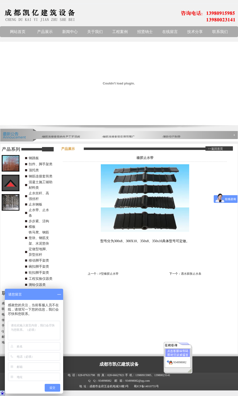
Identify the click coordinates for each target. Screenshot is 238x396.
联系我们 (220, 32)
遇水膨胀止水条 (191, 273)
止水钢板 (35, 204)
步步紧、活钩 (39, 221)
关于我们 (95, 32)
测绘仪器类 (37, 285)
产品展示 (45, 32)
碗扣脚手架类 (39, 266)
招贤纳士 (145, 32)
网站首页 (18, 32)
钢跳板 (34, 158)
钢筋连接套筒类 (40, 176)
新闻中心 (70, 32)
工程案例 (120, 32)
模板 (32, 227)
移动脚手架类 (39, 260)
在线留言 (170, 32)
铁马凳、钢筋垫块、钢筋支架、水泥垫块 (39, 238)
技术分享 (195, 32)
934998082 (180, 360)
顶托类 (34, 170)
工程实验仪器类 (40, 278)
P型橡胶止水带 (109, 273)
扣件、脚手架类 (40, 164)
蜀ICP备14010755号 (146, 386)
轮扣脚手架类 (39, 272)
